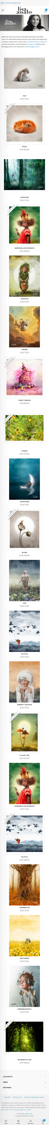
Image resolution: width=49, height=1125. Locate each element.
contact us (32, 44)
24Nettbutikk (28, 1114)
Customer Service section (36, 42)
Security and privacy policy (34, 1097)
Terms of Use (17, 1097)
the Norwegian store (32, 47)
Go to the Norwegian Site (11, 3)
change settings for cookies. (22, 1110)
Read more (7, 1110)
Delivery (7, 1097)
